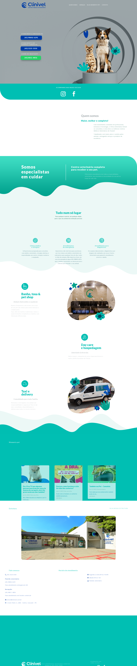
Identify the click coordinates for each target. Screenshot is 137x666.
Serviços (82, 5)
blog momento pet (93, 5)
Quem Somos (73, 5)
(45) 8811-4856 (30, 58)
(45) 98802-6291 (31, 38)
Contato (105, 5)
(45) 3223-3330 (30, 48)
